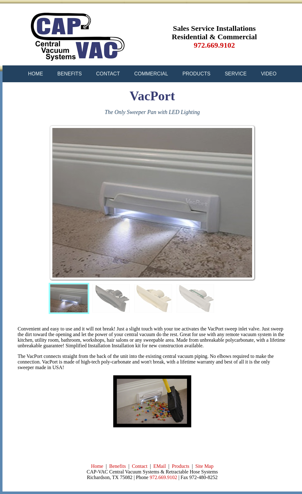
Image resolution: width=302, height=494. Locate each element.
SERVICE (235, 73)
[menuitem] (69, 298)
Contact (140, 466)
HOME (35, 73)
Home (97, 466)
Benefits (117, 466)
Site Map (204, 466)
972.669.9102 (163, 477)
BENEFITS (69, 73)
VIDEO (268, 73)
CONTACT (108, 73)
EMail (159, 466)
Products (180, 466)
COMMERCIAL (151, 73)
